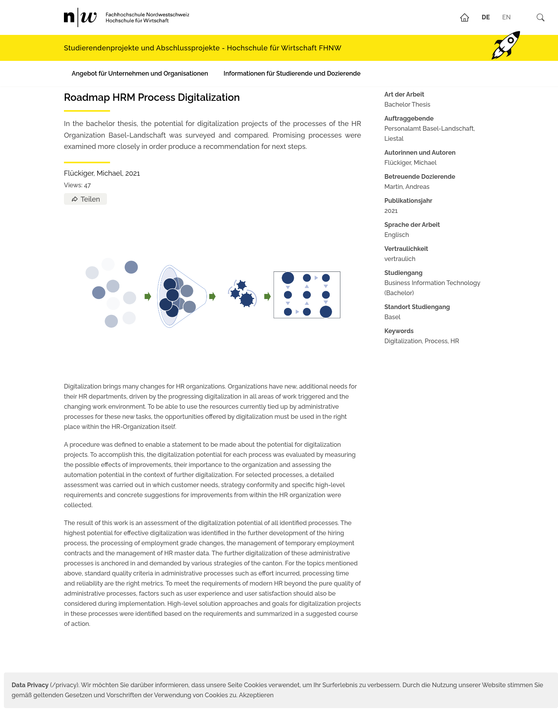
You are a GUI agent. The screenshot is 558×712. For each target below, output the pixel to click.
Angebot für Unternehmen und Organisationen (140, 73)
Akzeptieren (256, 695)
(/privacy (44, 685)
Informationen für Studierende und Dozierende (292, 73)
